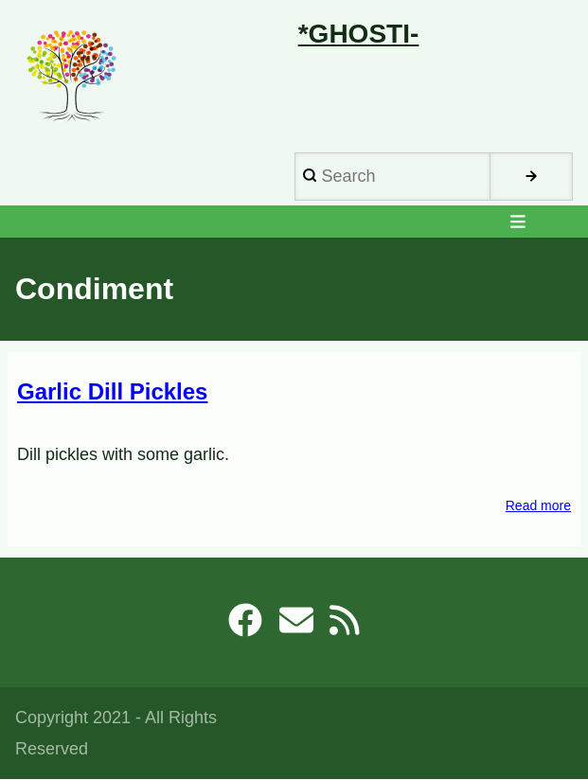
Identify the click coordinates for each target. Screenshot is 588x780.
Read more (538, 506)
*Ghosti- (358, 33)
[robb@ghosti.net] (296, 626)
